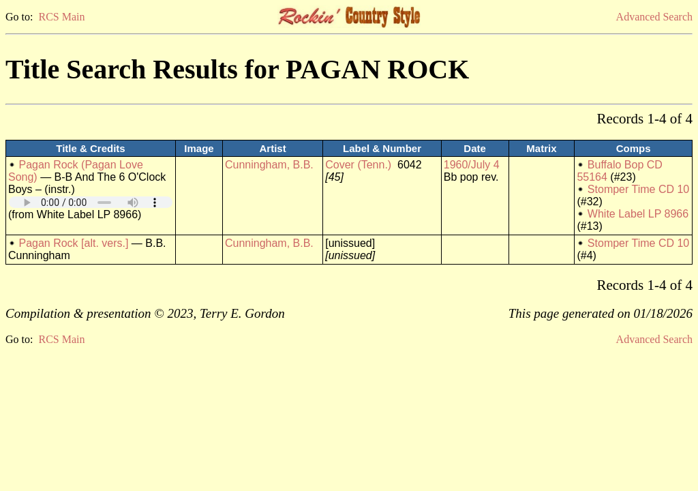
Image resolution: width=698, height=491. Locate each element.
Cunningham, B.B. (269, 164)
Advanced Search (654, 17)
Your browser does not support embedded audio (90, 202)
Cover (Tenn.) (358, 164)
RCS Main (61, 17)
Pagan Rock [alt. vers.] (73, 243)
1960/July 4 (472, 164)
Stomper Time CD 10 (638, 189)
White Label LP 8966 (638, 214)
